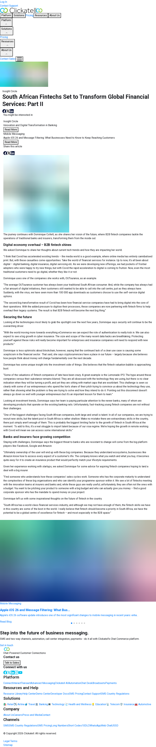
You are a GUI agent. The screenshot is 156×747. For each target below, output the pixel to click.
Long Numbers (59, 725)
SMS (6, 725)
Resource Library (12, 693)
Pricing (29, 15)
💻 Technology (56, 704)
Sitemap (8, 745)
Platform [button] (6, 15)
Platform (6, 22)
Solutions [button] (19, 15)
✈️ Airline (19, 704)
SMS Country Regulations (115, 693)
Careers (18, 714)
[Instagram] (16, 672)
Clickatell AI (61, 683)
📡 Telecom (113, 704)
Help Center (29, 693)
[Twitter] (9, 672)
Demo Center (43, 693)
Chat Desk (86, 683)
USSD (115, 725)
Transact (25, 683)
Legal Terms (10, 741)
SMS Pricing (76, 693)
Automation (74, 683)
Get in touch (6, 645)
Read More (11, 129)
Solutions (6, 31)
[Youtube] (20, 672)
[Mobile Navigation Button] (19, 59)
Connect (8, 683)
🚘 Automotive (142, 704)
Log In (3, 1)
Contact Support (9, 5)
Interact (17, 683)
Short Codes (75, 725)
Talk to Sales (12, 662)
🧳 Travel (30, 704)
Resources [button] (41, 15)
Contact (46, 714)
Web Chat (106, 725)
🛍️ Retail (8, 704)
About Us (6, 52)
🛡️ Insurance (127, 704)
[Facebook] (5, 672)
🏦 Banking (41, 704)
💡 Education (98, 704)
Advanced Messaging (42, 683)
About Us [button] (54, 15)
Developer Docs (60, 693)
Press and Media (32, 714)
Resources (7, 43)
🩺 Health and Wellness (78, 704)
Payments (111, 683)
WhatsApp (95, 725)
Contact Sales (8, 58)
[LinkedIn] (13, 672)
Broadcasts (98, 683)
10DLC (85, 725)
